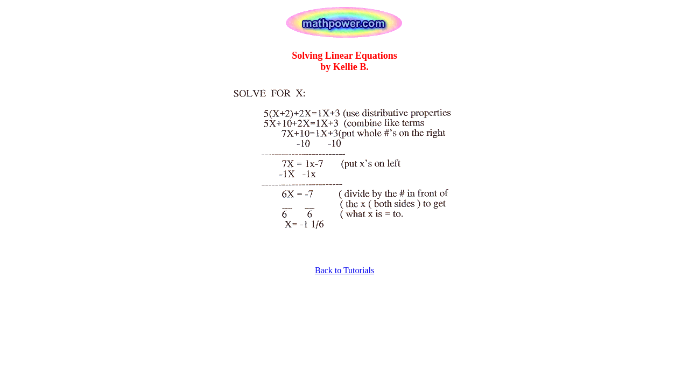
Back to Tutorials (344, 270)
